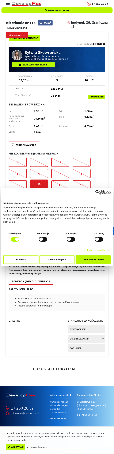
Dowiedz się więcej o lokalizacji (31, 281)
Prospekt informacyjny (24, 37)
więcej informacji (37, 446)
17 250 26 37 (22, 408)
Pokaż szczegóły (96, 250)
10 (39, 184)
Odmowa (21, 259)
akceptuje (15, 446)
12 (81, 185)
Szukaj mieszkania (57, 10)
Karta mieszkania (24, 144)
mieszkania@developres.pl (25, 413)
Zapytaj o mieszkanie (33, 64)
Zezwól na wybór (57, 259)
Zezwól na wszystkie (93, 259)
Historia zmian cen (97, 97)
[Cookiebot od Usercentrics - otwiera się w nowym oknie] (98, 192)
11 (60, 185)
